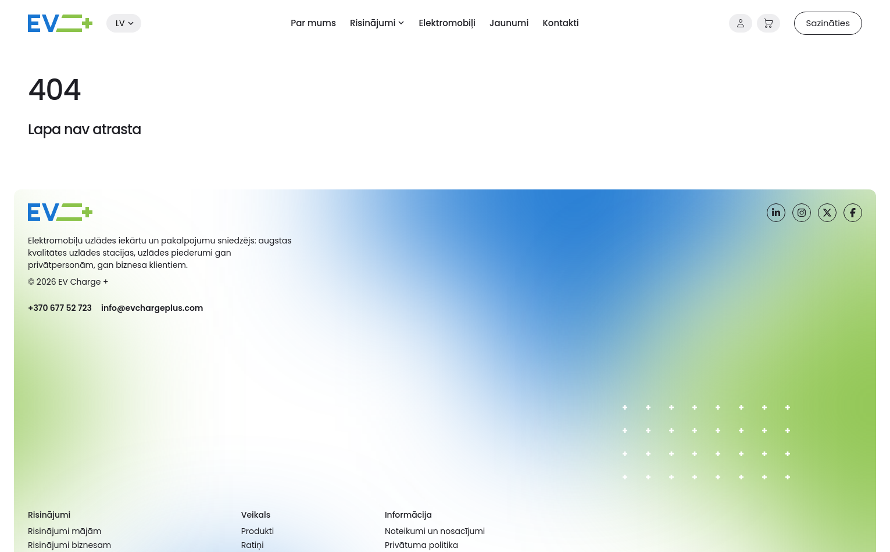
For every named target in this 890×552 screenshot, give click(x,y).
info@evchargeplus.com (152, 308)
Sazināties (828, 23)
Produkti (257, 531)
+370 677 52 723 (60, 308)
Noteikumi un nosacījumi (435, 531)
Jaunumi (508, 23)
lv (120, 23)
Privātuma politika (421, 545)
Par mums (313, 23)
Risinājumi (373, 23)
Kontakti (560, 23)
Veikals (255, 515)
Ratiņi (252, 545)
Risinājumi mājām (64, 531)
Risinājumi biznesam (69, 545)
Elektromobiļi (447, 23)
